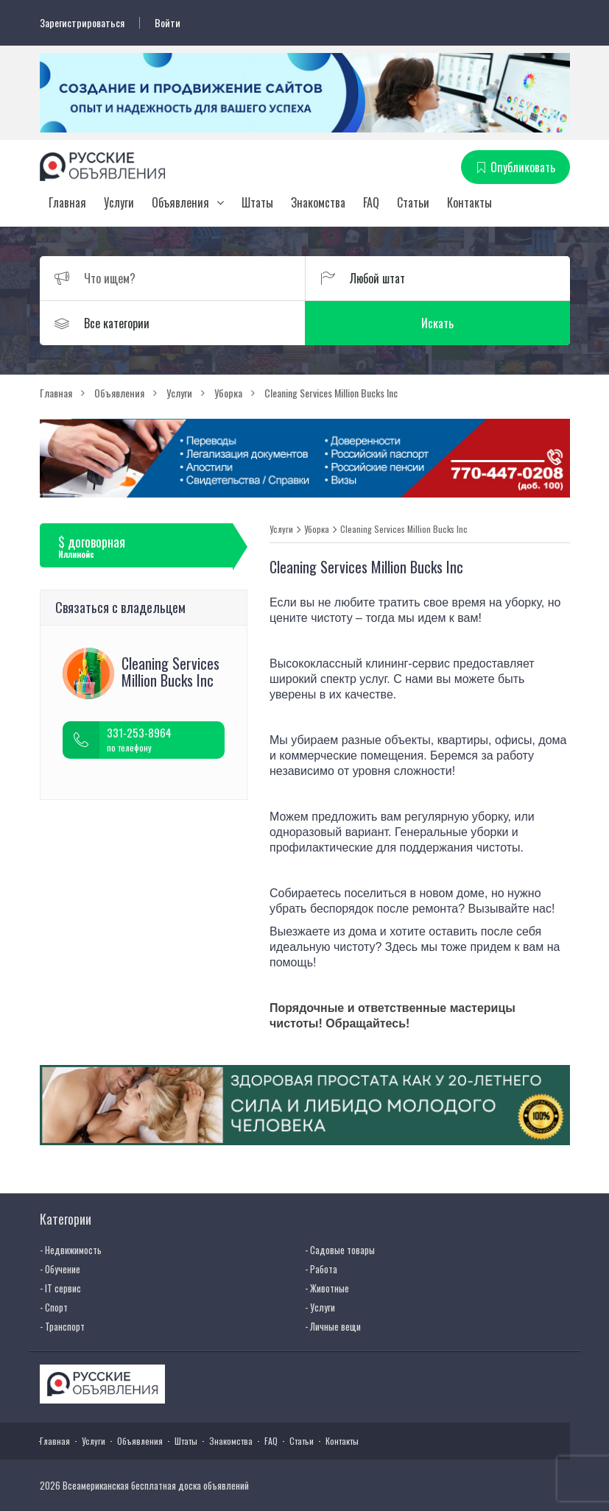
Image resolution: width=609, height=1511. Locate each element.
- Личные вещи (333, 1326)
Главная (67, 202)
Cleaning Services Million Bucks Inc (404, 529)
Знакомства (318, 202)
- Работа (321, 1269)
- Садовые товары (340, 1250)
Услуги (119, 202)
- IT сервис (60, 1288)
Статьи (413, 202)
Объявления (180, 202)
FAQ (371, 202)
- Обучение (60, 1269)
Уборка (316, 529)
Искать (437, 323)
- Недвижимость (71, 1250)
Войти (167, 23)
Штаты (257, 202)
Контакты (469, 202)
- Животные (327, 1288)
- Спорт (54, 1307)
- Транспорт (62, 1326)
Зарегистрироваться (82, 23)
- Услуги (320, 1307)
